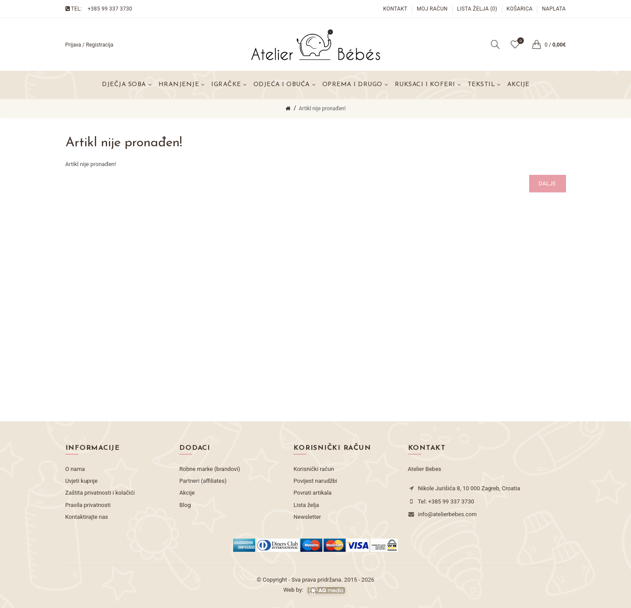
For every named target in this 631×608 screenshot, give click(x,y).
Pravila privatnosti (88, 505)
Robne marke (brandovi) (209, 469)
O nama (75, 469)
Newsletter (307, 517)
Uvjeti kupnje (81, 481)
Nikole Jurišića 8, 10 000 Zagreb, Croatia (469, 488)
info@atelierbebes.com (447, 514)
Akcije (518, 84)
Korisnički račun (313, 469)
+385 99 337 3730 (110, 9)
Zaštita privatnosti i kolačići (100, 492)
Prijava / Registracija (89, 45)
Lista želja (306, 505)
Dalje (547, 183)
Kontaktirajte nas (86, 517)
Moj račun (432, 9)
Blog (185, 505)
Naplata (554, 9)
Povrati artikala (312, 492)
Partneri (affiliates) (202, 481)
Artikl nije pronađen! (322, 108)
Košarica (520, 9)
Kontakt (395, 9)
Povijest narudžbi (315, 481)
